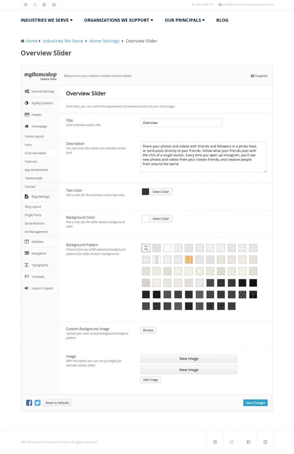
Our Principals (183, 20)
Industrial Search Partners (50, 442)
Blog (222, 20)
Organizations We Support (116, 20)
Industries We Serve (45, 20)
